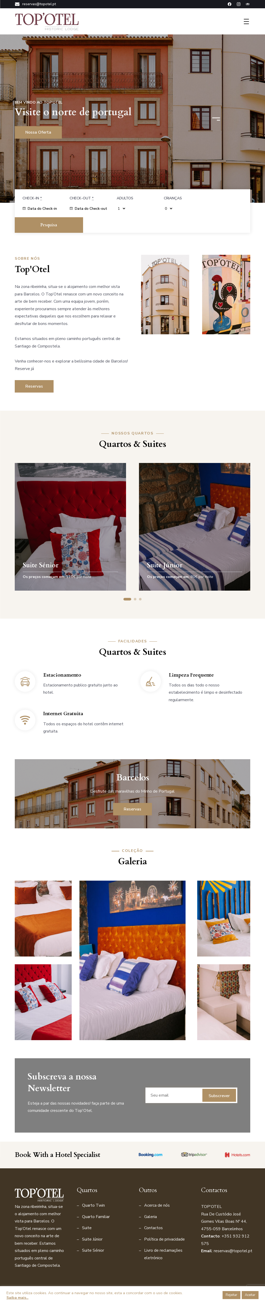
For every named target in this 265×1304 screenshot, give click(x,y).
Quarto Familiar (96, 1201)
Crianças (173, 198)
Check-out (82, 198)
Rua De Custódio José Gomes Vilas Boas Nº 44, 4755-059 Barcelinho (224, 1206)
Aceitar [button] (250, 1295)
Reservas (34, 371)
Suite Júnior (92, 1224)
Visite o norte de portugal (74, 112)
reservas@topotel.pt (35, 4)
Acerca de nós (157, 1190)
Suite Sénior (93, 1235)
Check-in (32, 198)
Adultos (125, 198)
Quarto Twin (93, 1190)
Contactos (153, 1212)
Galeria (150, 1201)
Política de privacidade (164, 1224)
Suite (87, 1212)
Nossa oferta (38, 132)
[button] (218, 117)
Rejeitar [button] (231, 1295)
